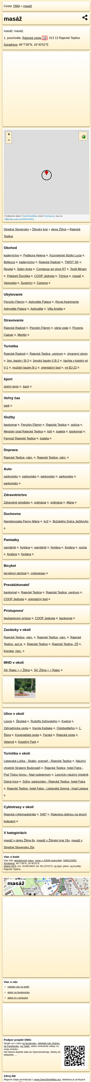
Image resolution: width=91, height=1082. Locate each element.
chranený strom (77, 353)
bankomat (10, 424)
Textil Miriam (78, 269)
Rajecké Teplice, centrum (46, 353)
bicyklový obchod (15, 573)
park (7, 405)
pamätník (10, 547)
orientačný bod (51, 367)
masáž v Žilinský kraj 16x (53, 840)
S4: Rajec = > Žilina (17, 670)
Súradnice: (11, 44)
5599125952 (69, 860)
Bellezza (9, 262)
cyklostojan (38, 573)
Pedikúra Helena (34, 255)
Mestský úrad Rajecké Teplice (23, 431)
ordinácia (40, 502)
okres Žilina (58, 229)
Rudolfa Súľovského (44, 721)
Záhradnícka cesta (16, 728)
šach (26, 386)
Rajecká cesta (35, 38)
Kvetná (66, 721)
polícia (75, 424)
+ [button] (9, 134)
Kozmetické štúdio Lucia (66, 255)
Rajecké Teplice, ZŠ (65, 644)
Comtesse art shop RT (51, 269)
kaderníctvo (11, 255)
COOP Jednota (44, 276)
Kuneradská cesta (27, 735)
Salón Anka (24, 269)
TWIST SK (72, 262)
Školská (21, 721)
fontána (25, 547)
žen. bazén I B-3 (18, 360)
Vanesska (10, 283)
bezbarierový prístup (17, 618)
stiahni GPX (10, 866)
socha (83, 547)
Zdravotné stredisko (17, 502)
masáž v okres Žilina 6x (19, 840)
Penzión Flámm (14, 301)
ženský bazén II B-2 (46, 360)
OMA (16, 6)
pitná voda (61, 328)
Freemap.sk (49, 216)
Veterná (9, 742)
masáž (27, 6)
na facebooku (29, 1043)
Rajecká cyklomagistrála (20, 814)
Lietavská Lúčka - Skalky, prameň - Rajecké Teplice (38, 761)
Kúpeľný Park (27, 742)
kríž (46, 521)
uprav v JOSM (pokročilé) (48, 860)
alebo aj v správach (17, 997)
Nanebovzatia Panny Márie (22, 521)
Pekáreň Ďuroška (18, 276)
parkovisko (11, 476)
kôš (49, 431)
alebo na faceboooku (18, 992)
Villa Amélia (55, 308)
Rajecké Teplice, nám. (51, 457)
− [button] (9, 140)
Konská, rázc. (13, 651)
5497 (43, 814)
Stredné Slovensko (16, 229)
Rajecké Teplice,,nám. (18, 457)
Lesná (8, 721)
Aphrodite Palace (40, 301)
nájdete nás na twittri (18, 986)
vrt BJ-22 (71, 367)
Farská (47, 735)
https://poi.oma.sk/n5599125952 (19, 219)
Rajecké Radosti (50, 262)
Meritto (22, 334)
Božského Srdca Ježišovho (70, 521)
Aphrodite (36, 308)
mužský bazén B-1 (24, 367)
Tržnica (63, 276)
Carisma (42, 283)
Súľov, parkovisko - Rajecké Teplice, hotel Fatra (54, 781)
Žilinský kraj (40, 229)
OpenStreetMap (30, 216)
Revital (8, 269)
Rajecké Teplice (56, 424)
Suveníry (26, 283)
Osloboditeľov (66, 728)
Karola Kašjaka (42, 728)
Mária (70, 502)
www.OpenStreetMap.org (47, 1079)
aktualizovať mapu (24, 860)
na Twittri (25, 1046)
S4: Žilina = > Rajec (47, 670)
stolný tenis (11, 386)
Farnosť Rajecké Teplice (20, 438)
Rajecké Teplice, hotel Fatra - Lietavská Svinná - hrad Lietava (47, 788)
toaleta (60, 431)
